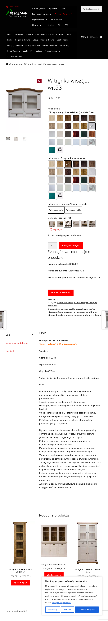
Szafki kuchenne (14, 56)
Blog (60, 25)
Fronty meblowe (32, 45)
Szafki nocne (62, 40)
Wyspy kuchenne (52, 51)
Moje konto (38, 25)
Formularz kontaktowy (42, 14)
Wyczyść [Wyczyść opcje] (57, 229)
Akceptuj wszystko (87, 609)
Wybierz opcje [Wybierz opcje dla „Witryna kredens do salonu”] (54, 575)
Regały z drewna (22, 40)
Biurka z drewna (50, 45)
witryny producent (75, 315)
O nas (62, 8)
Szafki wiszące (81, 302)
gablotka (63, 309)
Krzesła (59, 34)
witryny (92, 312)
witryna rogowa (81, 312)
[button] (39, 81)
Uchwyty (52, 217)
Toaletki (38, 51)
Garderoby (64, 45)
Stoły (35, 40)
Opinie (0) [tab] (10, 351)
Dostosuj (52, 609)
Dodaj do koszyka (70, 245)
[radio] (51, 118)
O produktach (39, 19)
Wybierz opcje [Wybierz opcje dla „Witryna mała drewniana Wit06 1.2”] (20, 582)
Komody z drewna (15, 34)
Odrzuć (67, 609)
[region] (72, 595)
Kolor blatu (53, 158)
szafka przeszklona (78, 309)
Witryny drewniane (32, 64)
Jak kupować (56, 19)
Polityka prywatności (61, 602)
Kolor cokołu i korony (58, 204)
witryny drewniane (56, 315)
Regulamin (52, 8)
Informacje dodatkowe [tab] (17, 343)
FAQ (67, 25)
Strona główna (38, 8)
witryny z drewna (93, 315)
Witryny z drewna (15, 45)
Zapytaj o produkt (60, 292)
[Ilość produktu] (52, 245)
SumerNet (22, 611)
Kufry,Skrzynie (13, 51)
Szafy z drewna (47, 40)
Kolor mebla (54, 108)
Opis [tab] (8, 334)
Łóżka (9, 40)
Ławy (68, 34)
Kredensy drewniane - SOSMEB (40, 34)
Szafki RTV (27, 51)
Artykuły (51, 25)
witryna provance (64, 312)
